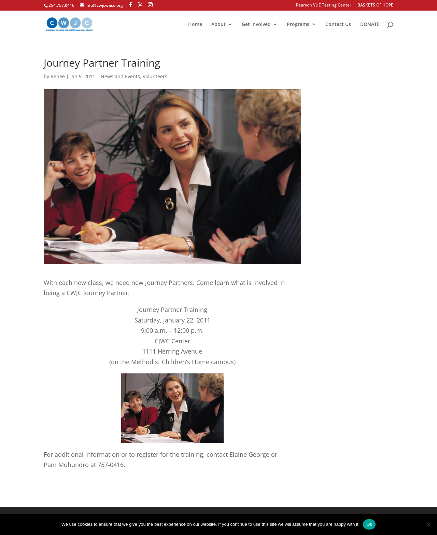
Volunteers (155, 76)
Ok (369, 524)
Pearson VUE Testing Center (323, 5)
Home (195, 24)
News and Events (120, 76)
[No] (428, 524)
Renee (58, 76)
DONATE (370, 24)
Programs (298, 24)
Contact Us (338, 24)
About (218, 24)
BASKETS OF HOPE (375, 5)
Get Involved (256, 24)
